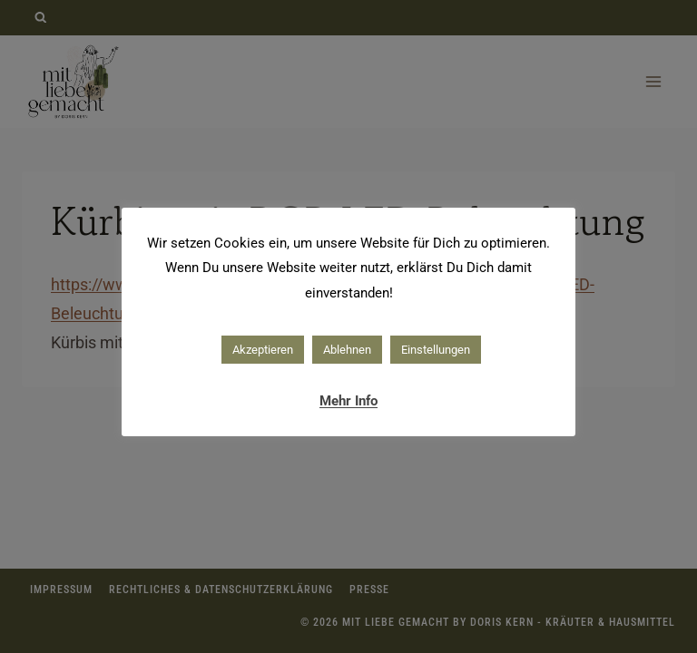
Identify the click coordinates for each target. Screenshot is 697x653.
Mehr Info (348, 401)
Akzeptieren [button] (262, 349)
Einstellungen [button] (435, 349)
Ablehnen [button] (347, 349)
